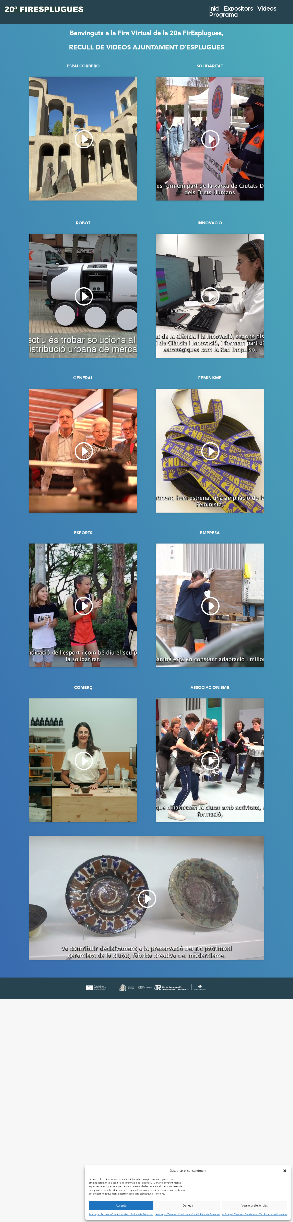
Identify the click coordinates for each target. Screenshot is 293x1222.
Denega (188, 1205)
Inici (217, 9)
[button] (285, 1171)
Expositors (241, 9)
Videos (269, 9)
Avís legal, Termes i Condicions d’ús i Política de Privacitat (121, 1214)
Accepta (121, 1205)
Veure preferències (255, 1205)
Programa (226, 15)
